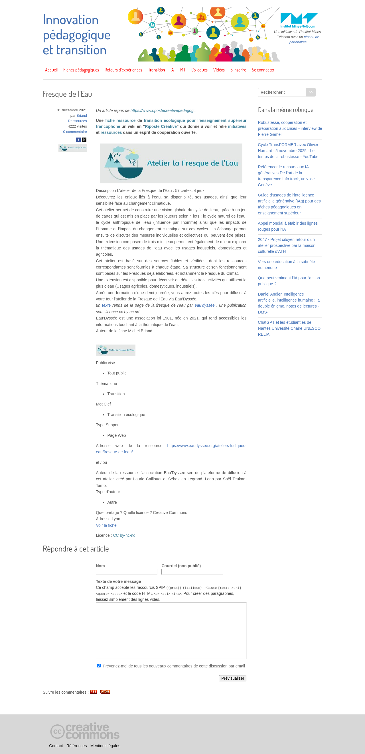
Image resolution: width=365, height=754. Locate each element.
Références (76, 745)
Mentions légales (105, 745)
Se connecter (263, 70)
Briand (81, 116)
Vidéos (219, 70)
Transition (156, 70)
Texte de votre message (118, 581)
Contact (56, 745)
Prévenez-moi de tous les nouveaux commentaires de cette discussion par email (174, 666)
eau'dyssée (204, 305)
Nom (100, 566)
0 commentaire (75, 132)
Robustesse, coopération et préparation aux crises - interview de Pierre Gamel (290, 128)
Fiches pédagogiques (81, 70)
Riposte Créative (161, 126)
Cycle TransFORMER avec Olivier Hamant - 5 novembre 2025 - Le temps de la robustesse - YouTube (288, 150)
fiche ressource (120, 120)
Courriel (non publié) (181, 566)
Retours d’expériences (123, 70)
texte (106, 305)
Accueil (51, 70)
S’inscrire (238, 70)
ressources (111, 132)
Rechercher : (273, 92)
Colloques (199, 70)
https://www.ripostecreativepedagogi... (164, 110)
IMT (182, 70)
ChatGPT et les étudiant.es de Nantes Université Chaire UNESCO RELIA (289, 328)
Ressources (77, 121)
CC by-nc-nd (124, 535)
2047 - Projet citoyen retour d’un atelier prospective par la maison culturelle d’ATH (287, 245)
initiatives (237, 126)
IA (172, 70)
